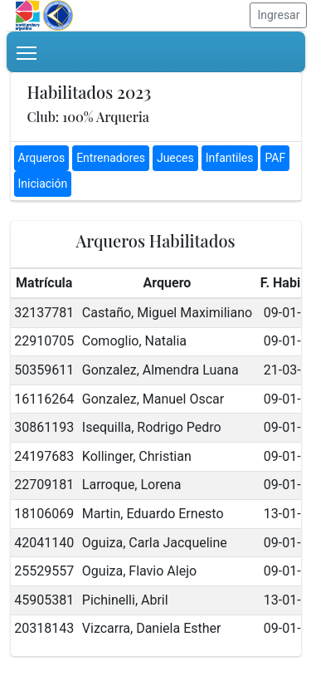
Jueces (175, 157)
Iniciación (43, 183)
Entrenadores (110, 157)
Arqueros (42, 157)
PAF (275, 157)
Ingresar (278, 15)
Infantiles (230, 157)
